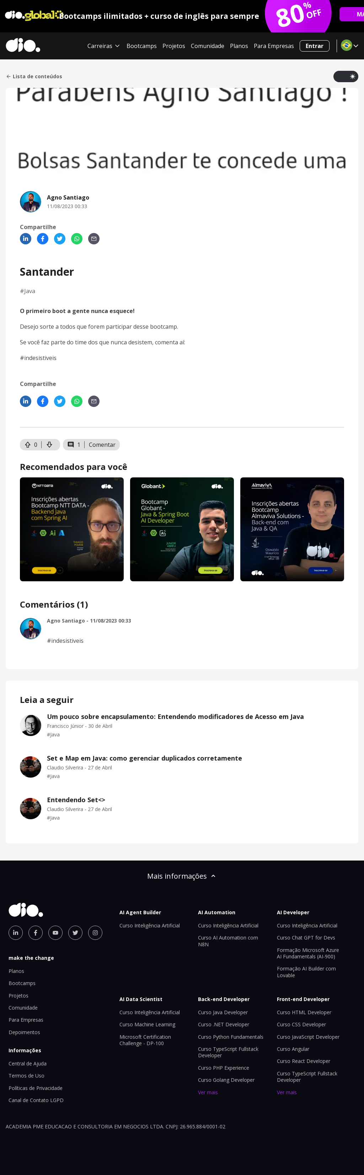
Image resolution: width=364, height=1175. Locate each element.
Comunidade (207, 46)
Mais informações (182, 876)
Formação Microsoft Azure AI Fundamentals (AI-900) (308, 953)
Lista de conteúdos (34, 76)
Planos (239, 46)
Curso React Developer (303, 1061)
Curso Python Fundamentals (230, 1036)
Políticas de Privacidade (36, 1088)
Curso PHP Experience (223, 1067)
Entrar (314, 46)
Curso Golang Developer (226, 1079)
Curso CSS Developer (301, 1024)
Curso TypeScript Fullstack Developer (228, 1052)
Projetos (173, 46)
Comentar (102, 445)
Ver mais (208, 1092)
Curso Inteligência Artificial (149, 925)
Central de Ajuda (28, 1063)
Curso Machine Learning (147, 1024)
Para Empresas (274, 46)
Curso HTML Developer (304, 1012)
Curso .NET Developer (223, 1024)
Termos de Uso (26, 1075)
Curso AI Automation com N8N (228, 940)
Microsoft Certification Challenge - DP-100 (145, 1040)
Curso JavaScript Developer (308, 1036)
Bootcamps (142, 46)
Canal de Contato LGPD (36, 1100)
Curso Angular (293, 1049)
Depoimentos (24, 1032)
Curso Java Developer (223, 1012)
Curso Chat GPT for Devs (306, 937)
